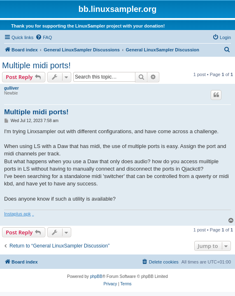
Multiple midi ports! (36, 65)
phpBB (96, 276)
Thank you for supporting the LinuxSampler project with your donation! (88, 25)
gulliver (11, 88)
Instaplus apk (17, 213)
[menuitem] (43, 37)
